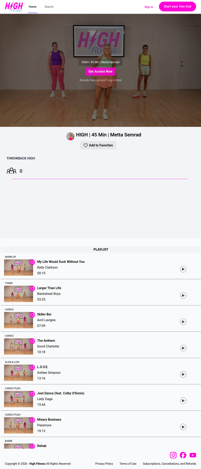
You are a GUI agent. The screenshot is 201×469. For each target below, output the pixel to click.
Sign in (148, 7)
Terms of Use (128, 463)
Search (49, 6)
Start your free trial (177, 6)
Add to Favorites (98, 145)
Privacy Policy (104, 463)
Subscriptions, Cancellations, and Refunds (169, 463)
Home (33, 6)
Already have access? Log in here (101, 80)
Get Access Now (100, 71)
